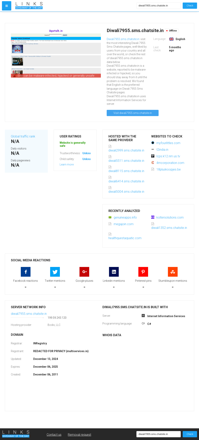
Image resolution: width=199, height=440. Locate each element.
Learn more (67, 164)
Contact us (54, 435)
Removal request (79, 435)
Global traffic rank (23, 136)
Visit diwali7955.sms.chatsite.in (132, 113)
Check (190, 5)
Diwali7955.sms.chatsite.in (123, 39)
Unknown (88, 153)
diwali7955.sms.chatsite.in (29, 314)
